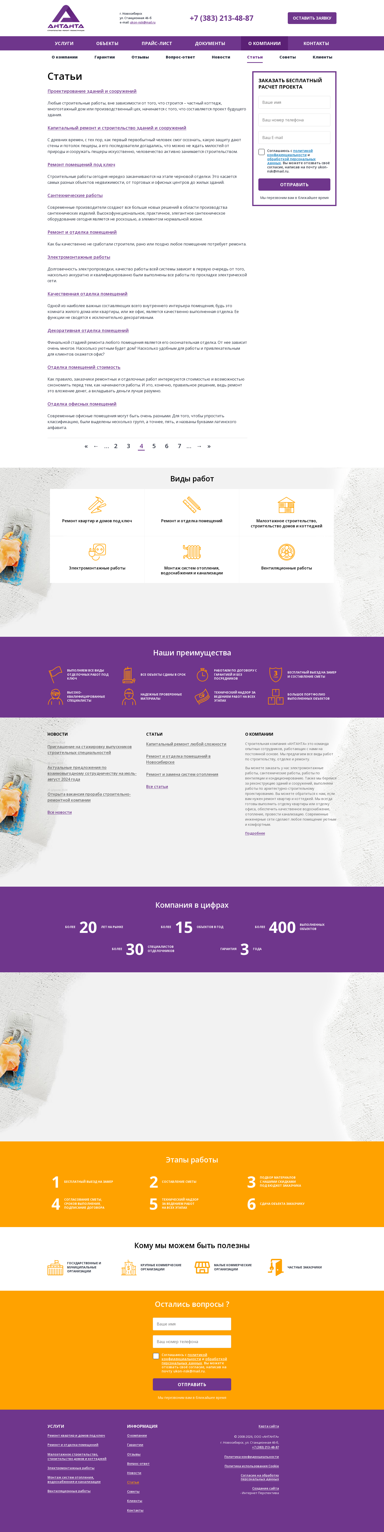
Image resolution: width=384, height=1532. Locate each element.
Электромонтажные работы (79, 257)
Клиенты (322, 57)
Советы (287, 57)
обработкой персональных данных (291, 161)
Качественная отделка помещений (88, 294)
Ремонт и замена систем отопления (182, 774)
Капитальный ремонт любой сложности (186, 744)
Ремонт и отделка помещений (82, 232)
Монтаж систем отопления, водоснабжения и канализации (192, 570)
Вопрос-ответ (180, 57)
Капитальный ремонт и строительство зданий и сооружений (117, 128)
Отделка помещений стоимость (84, 367)
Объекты (107, 43)
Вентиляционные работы (286, 568)
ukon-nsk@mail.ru (143, 22)
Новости (221, 57)
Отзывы (140, 57)
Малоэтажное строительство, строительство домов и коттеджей (286, 523)
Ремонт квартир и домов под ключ (97, 520)
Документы (210, 43)
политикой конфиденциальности (290, 152)
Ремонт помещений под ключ (81, 164)
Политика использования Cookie (252, 1466)
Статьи (255, 57)
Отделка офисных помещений (82, 404)
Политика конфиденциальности (251, 1456)
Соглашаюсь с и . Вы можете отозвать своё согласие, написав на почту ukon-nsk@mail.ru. (298, 161)
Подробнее (255, 833)
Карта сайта (269, 1426)
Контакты (316, 43)
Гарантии (105, 57)
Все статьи (157, 786)
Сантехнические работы (75, 195)
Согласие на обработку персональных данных (260, 1477)
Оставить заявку (312, 18)
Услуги (64, 43)
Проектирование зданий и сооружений (92, 91)
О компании (264, 43)
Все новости (60, 812)
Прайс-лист (157, 43)
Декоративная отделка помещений (88, 330)
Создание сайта (265, 1488)
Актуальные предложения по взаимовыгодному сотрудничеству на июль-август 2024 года (92, 773)
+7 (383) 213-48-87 (221, 18)
